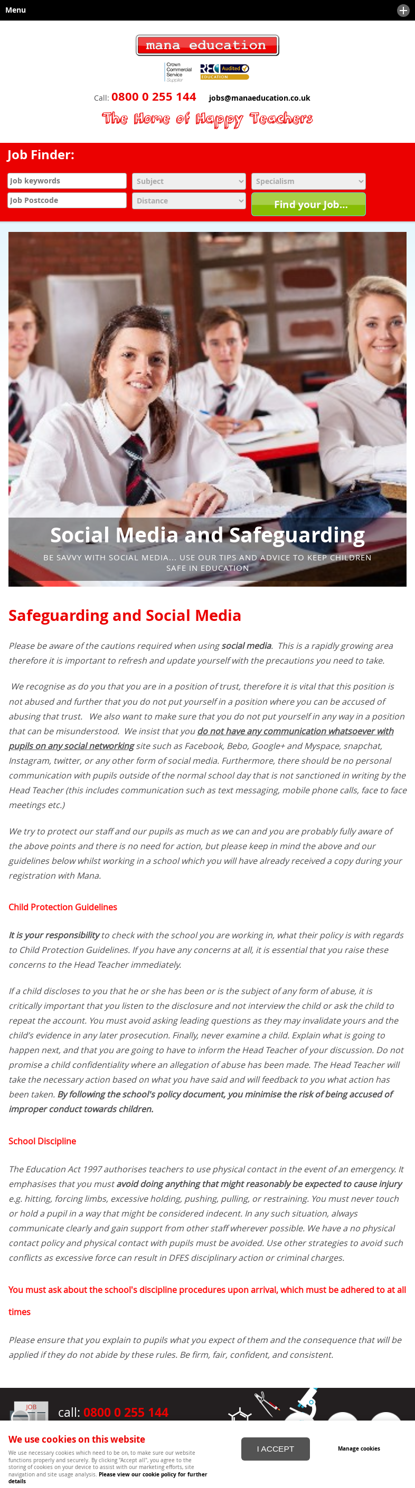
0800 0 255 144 (153, 96)
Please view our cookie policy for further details (108, 1478)
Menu (205, 10)
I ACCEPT (276, 1448)
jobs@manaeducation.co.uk (259, 98)
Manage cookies (359, 1448)
